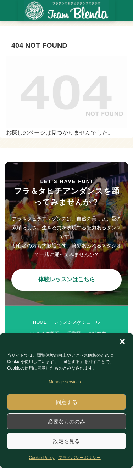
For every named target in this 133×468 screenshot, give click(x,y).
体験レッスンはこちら (66, 279)
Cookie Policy (42, 457)
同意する (66, 402)
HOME (40, 322)
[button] (122, 341)
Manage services (65, 381)
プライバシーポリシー (79, 457)
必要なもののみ (66, 421)
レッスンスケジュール (77, 322)
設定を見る (66, 441)
